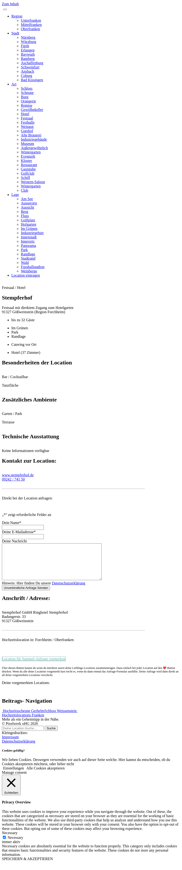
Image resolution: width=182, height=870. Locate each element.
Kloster (26, 161)
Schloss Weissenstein (60, 718)
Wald (25, 263)
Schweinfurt (30, 67)
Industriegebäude (34, 139)
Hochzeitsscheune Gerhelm (23, 718)
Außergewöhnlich (34, 148)
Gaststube (28, 169)
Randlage (28, 254)
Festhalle (28, 122)
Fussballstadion (33, 267)
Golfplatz (28, 220)
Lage (15, 195)
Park (24, 250)
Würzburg (28, 42)
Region (16, 16)
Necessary (15, 845)
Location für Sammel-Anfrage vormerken (33, 666)
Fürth (25, 46)
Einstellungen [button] (13, 775)
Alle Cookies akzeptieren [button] (45, 775)
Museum (27, 144)
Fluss (25, 216)
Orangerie (28, 101)
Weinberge (29, 271)
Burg (24, 97)
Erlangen (28, 50)
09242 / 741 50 (13, 479)
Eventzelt (28, 156)
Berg (24, 212)
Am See (27, 199)
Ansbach (27, 71)
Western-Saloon (33, 182)
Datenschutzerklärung (68, 590)
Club (24, 190)
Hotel (25, 114)
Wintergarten (31, 152)
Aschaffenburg (32, 63)
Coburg (26, 76)
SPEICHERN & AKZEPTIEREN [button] (27, 866)
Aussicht (27, 207)
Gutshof (27, 131)
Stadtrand (28, 258)
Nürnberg (28, 37)
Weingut (27, 127)
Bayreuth (28, 54)
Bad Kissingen (32, 80)
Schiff (25, 178)
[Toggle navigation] (5, 9)
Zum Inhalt (10, 4)
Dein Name (11, 523)
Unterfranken (31, 20)
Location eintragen (25, 275)
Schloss (26, 88)
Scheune (27, 93)
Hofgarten (28, 224)
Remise (26, 105)
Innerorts (28, 241)
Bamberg (28, 59)
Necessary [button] (10, 840)
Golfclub (27, 173)
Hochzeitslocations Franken (23, 722)
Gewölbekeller (32, 110)
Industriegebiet (32, 233)
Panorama (28, 246)
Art (13, 84)
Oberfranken (30, 29)
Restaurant (29, 165)
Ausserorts (29, 203)
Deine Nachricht (14, 541)
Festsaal (27, 118)
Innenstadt (29, 237)
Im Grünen (29, 229)
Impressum (10, 744)
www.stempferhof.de (18, 475)
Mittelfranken (31, 25)
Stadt (15, 33)
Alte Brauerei (31, 135)
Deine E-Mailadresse (19, 532)
